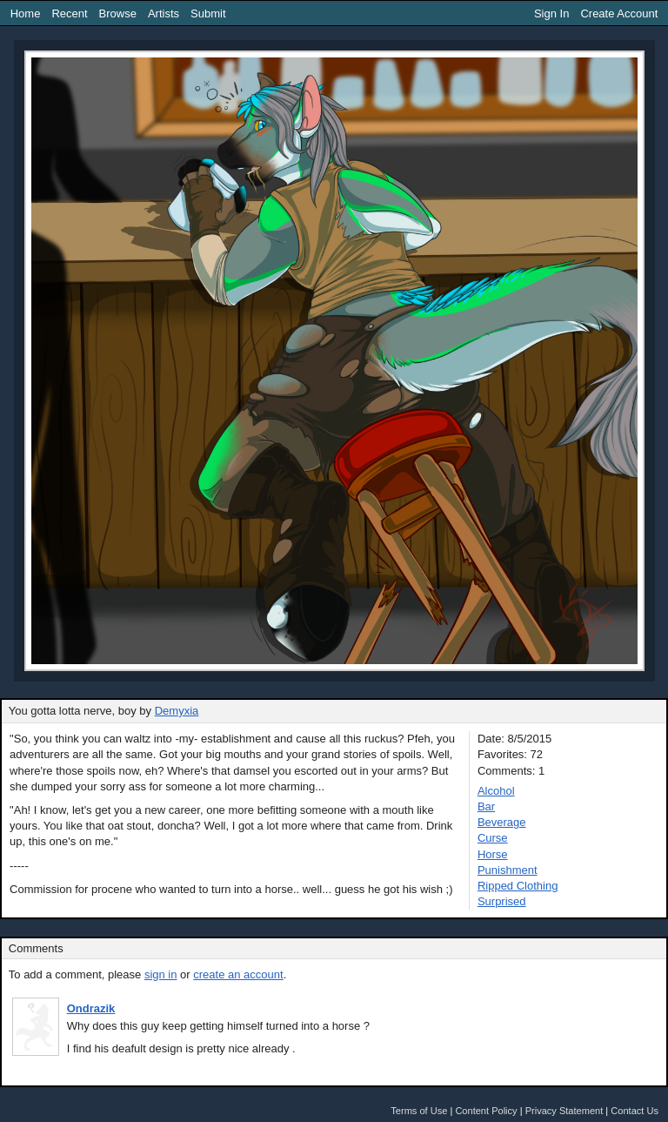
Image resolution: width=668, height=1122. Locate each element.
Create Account (619, 13)
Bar (486, 806)
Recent (69, 13)
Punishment (508, 870)
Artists (163, 13)
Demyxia (177, 710)
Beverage (502, 822)
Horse (493, 854)
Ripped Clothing (518, 885)
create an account (238, 974)
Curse (493, 837)
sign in (160, 974)
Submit (207, 13)
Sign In (551, 13)
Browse (118, 13)
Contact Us (634, 1110)
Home (25, 13)
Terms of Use (419, 1110)
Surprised (502, 901)
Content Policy (486, 1110)
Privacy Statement (564, 1110)
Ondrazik (91, 1008)
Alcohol (496, 790)
